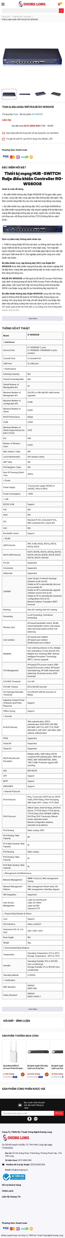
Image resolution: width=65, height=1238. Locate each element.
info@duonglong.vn (19, 1170)
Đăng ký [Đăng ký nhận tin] (58, 1113)
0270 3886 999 (32, 125)
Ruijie (16, 114)
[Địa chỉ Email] (32, 1113)
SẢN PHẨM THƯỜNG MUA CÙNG (20, 1035)
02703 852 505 (37, 1164)
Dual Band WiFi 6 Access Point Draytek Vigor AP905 (13, 1068)
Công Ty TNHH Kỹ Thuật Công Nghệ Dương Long (42, 1235)
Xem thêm (33, 318)
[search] (61, 10)
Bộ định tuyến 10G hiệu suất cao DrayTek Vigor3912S (37, 1068)
